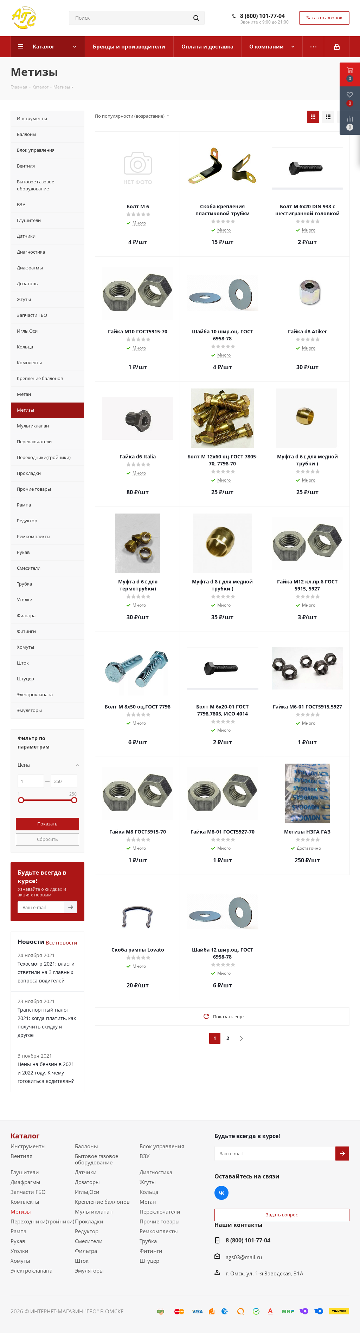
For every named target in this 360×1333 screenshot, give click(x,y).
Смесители (89, 1240)
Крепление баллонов (102, 1201)
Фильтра (86, 1250)
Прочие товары (160, 1221)
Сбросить (47, 839)
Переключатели (160, 1211)
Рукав (18, 1240)
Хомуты (20, 1260)
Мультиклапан (94, 1211)
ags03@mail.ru (244, 1257)
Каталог (25, 1136)
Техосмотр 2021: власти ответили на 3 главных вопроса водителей (46, 972)
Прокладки (89, 1221)
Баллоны (86, 1146)
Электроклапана (31, 1270)
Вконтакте (221, 1193)
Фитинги (151, 1250)
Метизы (21, 1211)
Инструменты (28, 1146)
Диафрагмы (25, 1181)
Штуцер (149, 1260)
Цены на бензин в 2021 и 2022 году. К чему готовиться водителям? (46, 1072)
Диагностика (156, 1172)
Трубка (148, 1240)
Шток (82, 1260)
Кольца (149, 1191)
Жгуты (148, 1181)
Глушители (25, 1172)
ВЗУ (144, 1155)
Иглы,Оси (87, 1191)
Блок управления (162, 1146)
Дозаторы (87, 1181)
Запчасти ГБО (28, 1191)
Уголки (19, 1250)
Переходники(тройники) (42, 1221)
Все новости (61, 942)
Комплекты (25, 1201)
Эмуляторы (89, 1270)
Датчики (86, 1172)
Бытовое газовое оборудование (96, 1159)
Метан (148, 1201)
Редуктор (86, 1231)
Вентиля (21, 1155)
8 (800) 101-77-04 (262, 16)
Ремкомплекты (159, 1231)
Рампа (18, 1231)
